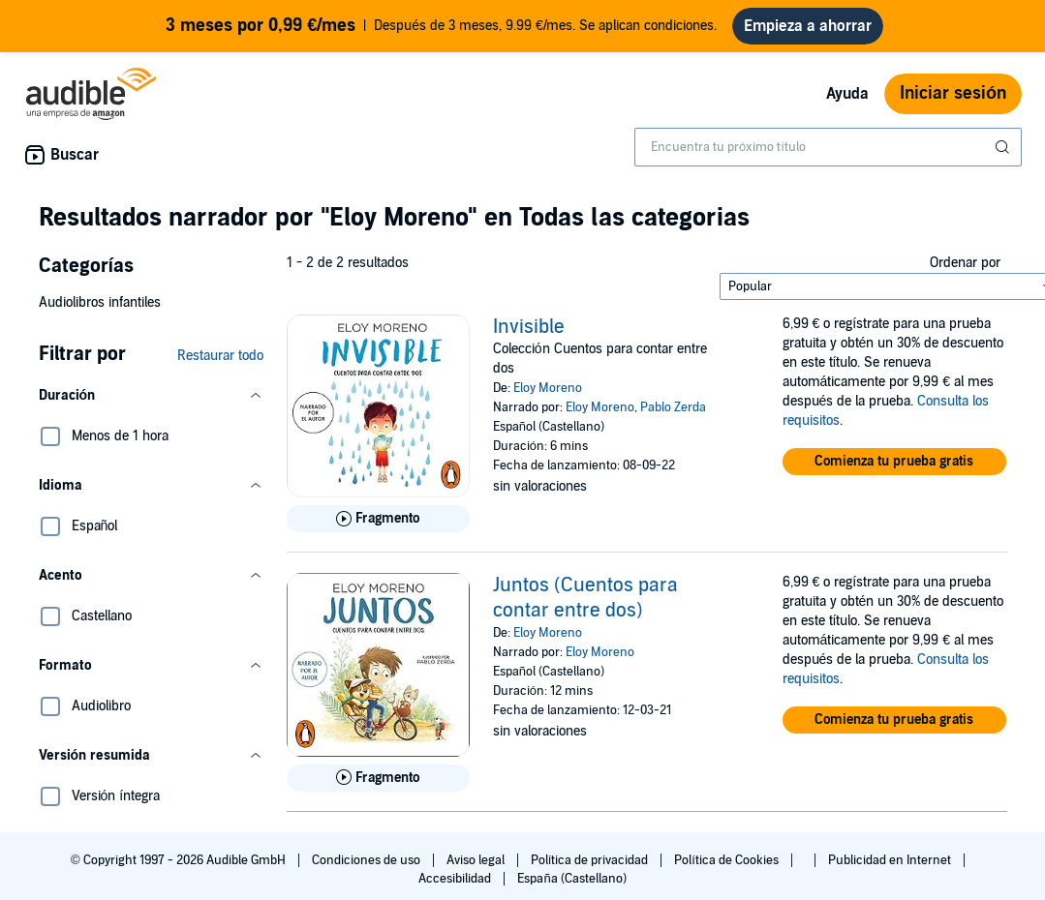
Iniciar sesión (953, 101)
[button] (151, 403)
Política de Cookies (728, 868)
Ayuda (847, 101)
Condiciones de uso (367, 868)
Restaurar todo (220, 363)
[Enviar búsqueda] (1004, 154)
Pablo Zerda (673, 415)
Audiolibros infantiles (100, 310)
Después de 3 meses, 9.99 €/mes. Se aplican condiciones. (441, 29)
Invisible (529, 334)
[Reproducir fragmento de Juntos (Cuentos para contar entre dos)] (378, 785)
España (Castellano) (571, 886)
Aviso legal (476, 868)
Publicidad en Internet (891, 868)
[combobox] (828, 154)
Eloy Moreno (547, 396)
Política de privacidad (591, 868)
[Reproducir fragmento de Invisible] (378, 526)
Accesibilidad (456, 886)
